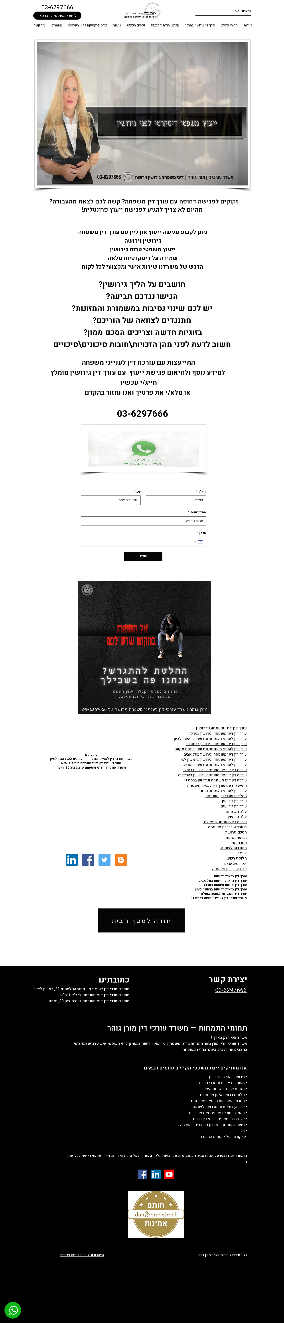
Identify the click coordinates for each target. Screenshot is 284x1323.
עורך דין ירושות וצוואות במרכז (225, 884)
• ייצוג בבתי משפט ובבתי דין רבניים (219, 1119)
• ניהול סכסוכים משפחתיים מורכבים (218, 1113)
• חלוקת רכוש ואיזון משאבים (223, 1095)
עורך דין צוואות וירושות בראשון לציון (221, 889)
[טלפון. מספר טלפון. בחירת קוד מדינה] (199, 542)
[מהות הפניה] (145, 521)
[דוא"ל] (177, 500)
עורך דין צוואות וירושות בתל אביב (223, 880)
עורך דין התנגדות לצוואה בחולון (224, 893)
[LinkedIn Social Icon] (72, 860)
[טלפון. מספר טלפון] (139, 541)
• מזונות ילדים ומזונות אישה (224, 1089)
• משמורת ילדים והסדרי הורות (223, 1083)
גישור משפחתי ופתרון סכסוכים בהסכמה (212, 1125)
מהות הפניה (197, 512)
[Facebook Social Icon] (88, 860)
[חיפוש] (223, 11)
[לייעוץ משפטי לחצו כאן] (57, 15)
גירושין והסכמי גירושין (227, 1077)
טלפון (201, 533)
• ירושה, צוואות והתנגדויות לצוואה (220, 1107)
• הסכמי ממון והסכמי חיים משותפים (218, 1101)
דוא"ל (201, 491)
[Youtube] (169, 1174)
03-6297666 (57, 7)
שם (137, 491)
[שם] (112, 500)
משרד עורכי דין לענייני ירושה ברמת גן (219, 898)
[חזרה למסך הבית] (141, 920)
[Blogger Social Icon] (121, 860)
